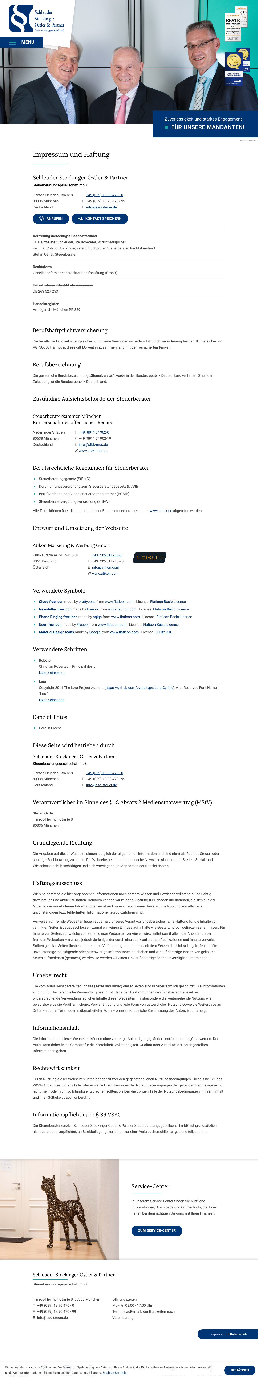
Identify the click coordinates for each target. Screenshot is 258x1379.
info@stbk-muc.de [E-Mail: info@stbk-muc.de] (93, 445)
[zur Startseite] (36, 18)
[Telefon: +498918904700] (104, 195)
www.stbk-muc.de (93, 451)
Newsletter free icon (55, 609)
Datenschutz (239, 1334)
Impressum (218, 1334)
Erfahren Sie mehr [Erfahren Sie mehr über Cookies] (115, 1373)
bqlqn (97, 617)
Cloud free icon (51, 602)
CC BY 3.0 (163, 632)
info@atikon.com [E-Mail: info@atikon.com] (105, 567)
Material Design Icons (56, 632)
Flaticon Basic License (168, 602)
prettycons (87, 602)
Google (95, 632)
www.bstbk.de (161, 511)
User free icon (50, 625)
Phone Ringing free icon (58, 617)
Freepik (92, 609)
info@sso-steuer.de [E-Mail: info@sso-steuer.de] (101, 207)
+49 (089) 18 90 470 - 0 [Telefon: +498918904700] (55, 1305)
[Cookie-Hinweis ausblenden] (239, 1370)
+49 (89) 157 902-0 (94, 432)
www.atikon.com (105, 573)
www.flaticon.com (119, 602)
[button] (51, 219)
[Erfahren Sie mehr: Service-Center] (157, 1231)
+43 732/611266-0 (106, 555)
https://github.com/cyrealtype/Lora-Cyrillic (139, 688)
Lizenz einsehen (51, 673)
